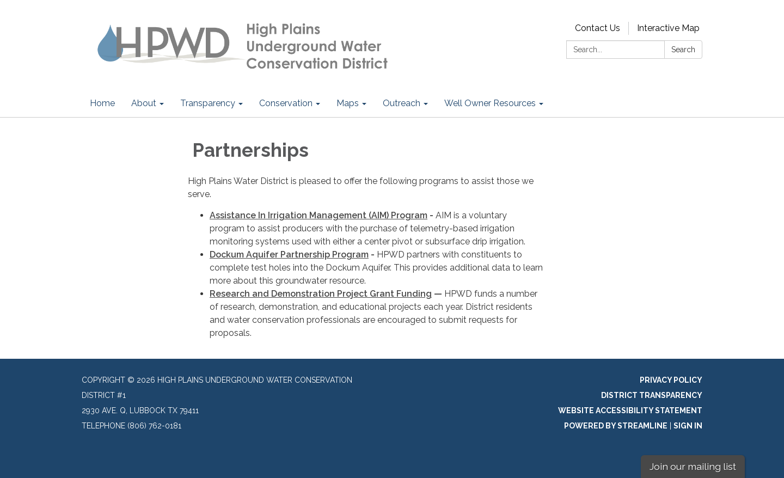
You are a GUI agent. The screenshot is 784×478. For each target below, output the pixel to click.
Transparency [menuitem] (207, 103)
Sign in (687, 425)
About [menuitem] (143, 103)
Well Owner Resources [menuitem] (490, 103)
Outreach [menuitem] (401, 103)
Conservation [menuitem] (286, 103)
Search (683, 49)
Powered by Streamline (615, 425)
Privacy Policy (671, 380)
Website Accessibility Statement (630, 410)
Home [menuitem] (102, 103)
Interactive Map (668, 28)
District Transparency (651, 395)
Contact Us (597, 28)
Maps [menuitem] (347, 103)
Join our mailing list (693, 466)
